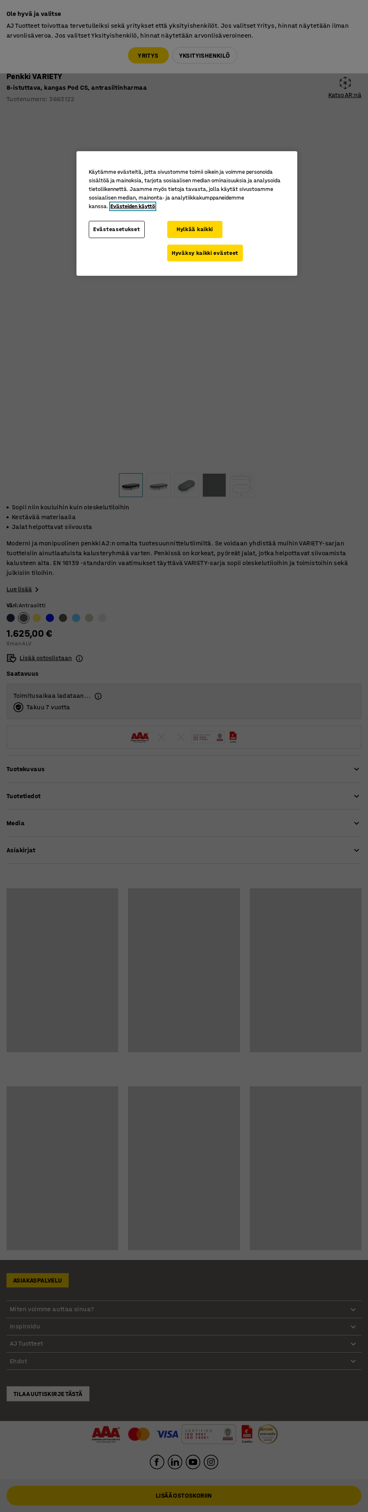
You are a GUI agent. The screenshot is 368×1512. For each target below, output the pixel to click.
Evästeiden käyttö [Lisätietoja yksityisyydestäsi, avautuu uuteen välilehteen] (132, 206)
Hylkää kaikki (195, 229)
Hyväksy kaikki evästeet (205, 253)
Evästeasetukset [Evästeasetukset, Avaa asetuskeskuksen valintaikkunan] (116, 229)
